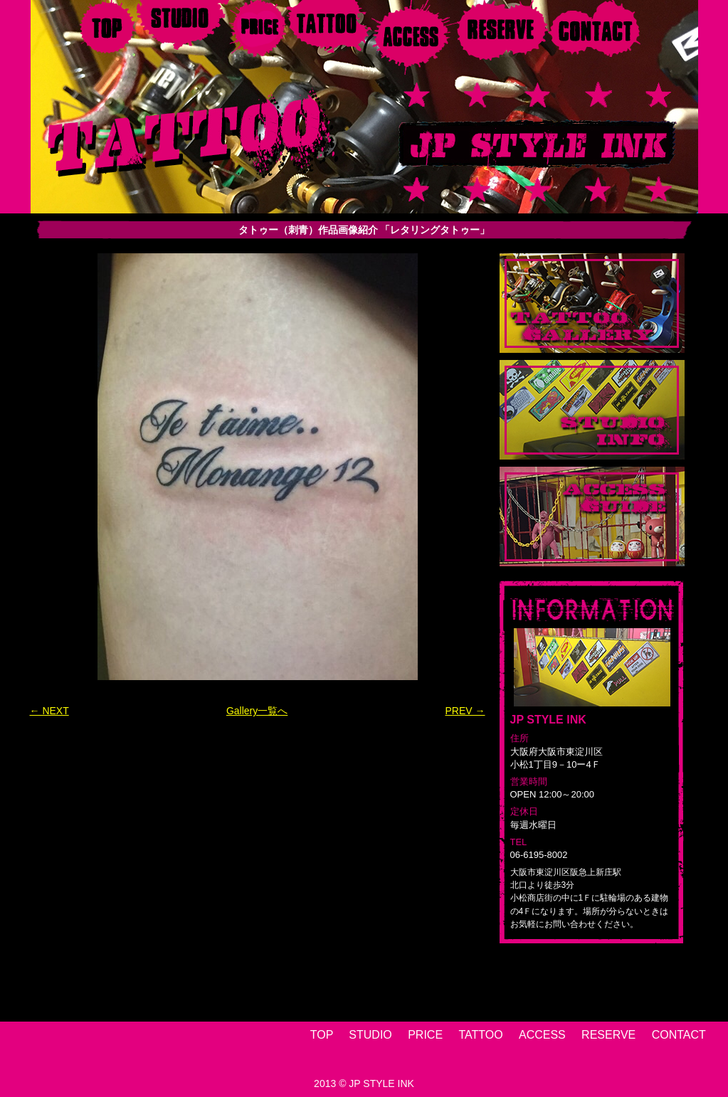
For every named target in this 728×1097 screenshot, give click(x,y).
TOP (321, 1035)
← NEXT (49, 710)
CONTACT (679, 1035)
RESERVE (608, 1035)
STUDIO (370, 1035)
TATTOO (480, 1035)
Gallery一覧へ (256, 710)
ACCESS (542, 1035)
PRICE (425, 1035)
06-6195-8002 (539, 854)
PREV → (465, 710)
